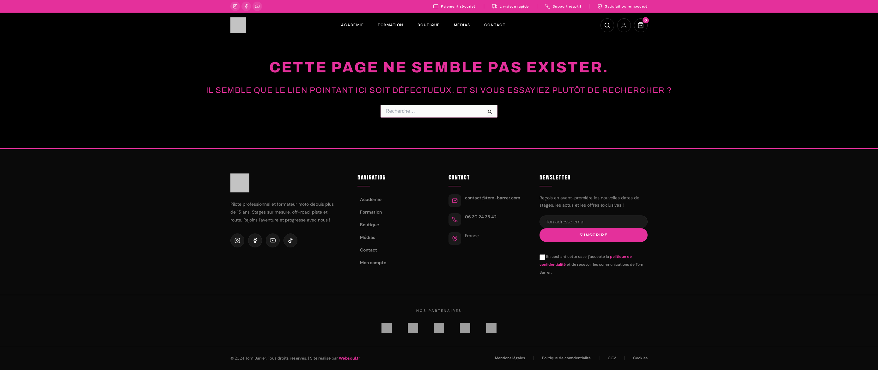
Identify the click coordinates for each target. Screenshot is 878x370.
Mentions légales (510, 358)
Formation (390, 24)
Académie (352, 24)
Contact (494, 24)
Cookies (640, 358)
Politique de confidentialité (566, 358)
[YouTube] (257, 6)
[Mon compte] (624, 25)
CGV (612, 358)
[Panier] (641, 25)
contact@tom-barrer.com (492, 196)
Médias (462, 24)
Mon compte (373, 261)
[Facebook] (246, 6)
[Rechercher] (606, 25)
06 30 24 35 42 (481, 215)
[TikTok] (290, 239)
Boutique (428, 24)
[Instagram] (235, 6)
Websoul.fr (349, 358)
